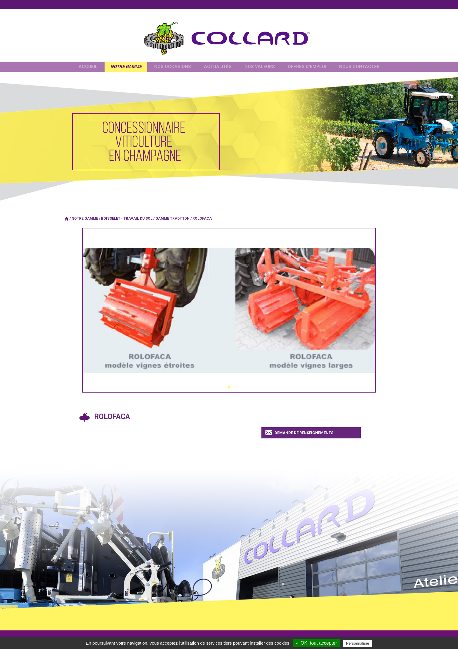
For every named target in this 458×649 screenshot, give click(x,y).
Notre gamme (85, 218)
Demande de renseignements (304, 433)
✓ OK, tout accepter (316, 643)
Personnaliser (357, 643)
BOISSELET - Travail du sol (126, 218)
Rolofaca (202, 218)
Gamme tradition (172, 218)
